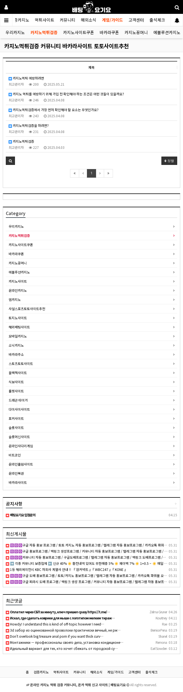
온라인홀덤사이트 (21, 464)
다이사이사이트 (19, 409)
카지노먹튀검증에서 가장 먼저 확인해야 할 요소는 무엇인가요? (54, 109)
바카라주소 (16, 354)
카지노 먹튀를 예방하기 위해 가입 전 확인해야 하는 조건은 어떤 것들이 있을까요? (66, 93)
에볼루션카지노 (167, 32)
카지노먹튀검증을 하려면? (29, 125)
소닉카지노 (16, 345)
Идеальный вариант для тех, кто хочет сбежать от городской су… (62, 648)
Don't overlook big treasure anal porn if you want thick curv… (54, 636)
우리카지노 (15, 32)
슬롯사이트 (16, 427)
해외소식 (88, 20)
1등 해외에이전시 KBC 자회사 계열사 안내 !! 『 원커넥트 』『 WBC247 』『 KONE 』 (67, 569)
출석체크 (157, 20)
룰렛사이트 (16, 391)
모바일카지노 (18, 336)
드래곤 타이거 (18, 400)
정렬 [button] (169, 160)
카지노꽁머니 (136, 32)
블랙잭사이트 (18, 372)
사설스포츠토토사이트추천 (27, 308)
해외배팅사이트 (19, 327)
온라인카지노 (18, 290)
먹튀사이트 (44, 20)
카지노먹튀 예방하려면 (26, 78)
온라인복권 (16, 473)
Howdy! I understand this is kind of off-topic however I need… (55, 624)
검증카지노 (19, 20)
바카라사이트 (18, 482)
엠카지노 (15, 299)
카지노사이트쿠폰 (78, 32)
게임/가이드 (112, 20)
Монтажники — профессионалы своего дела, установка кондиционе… (64, 642)
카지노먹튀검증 (44, 32)
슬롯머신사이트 (19, 436)
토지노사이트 (18, 317)
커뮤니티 (67, 20)
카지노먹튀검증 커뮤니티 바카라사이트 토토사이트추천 (66, 46)
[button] (10, 161)
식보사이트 (16, 381)
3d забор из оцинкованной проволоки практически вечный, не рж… (63, 630)
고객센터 (136, 20)
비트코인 (15, 455)
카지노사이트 (18, 281)
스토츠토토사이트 (21, 363)
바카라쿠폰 (109, 32)
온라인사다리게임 (21, 445)
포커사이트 (16, 418)
